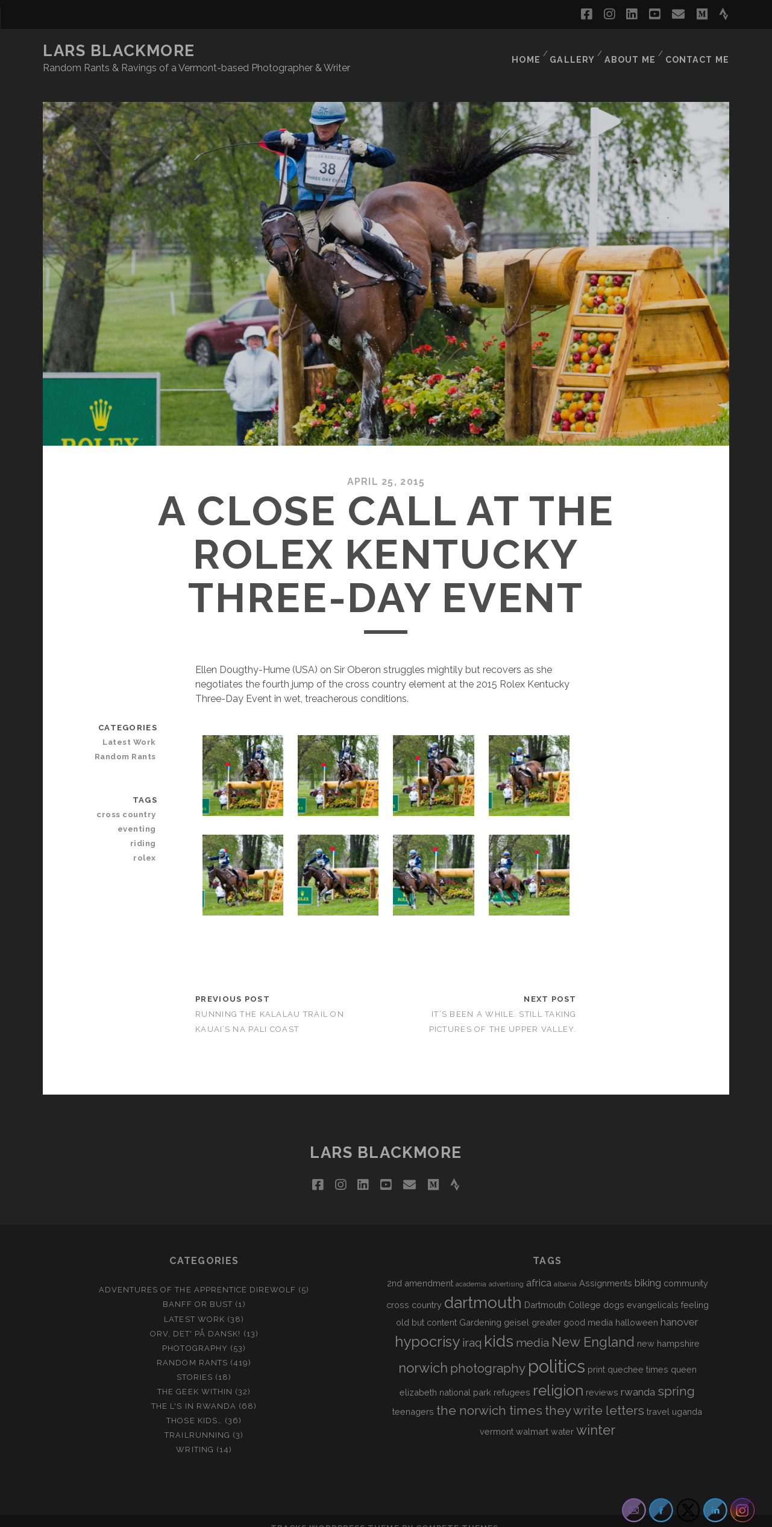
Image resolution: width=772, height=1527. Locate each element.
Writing (194, 1435)
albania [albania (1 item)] (565, 1269)
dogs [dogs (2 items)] (613, 1290)
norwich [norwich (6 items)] (423, 1353)
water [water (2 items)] (562, 1417)
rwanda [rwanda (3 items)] (638, 1377)
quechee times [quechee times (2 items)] (637, 1355)
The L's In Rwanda (193, 1391)
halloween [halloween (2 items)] (636, 1307)
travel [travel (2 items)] (658, 1397)
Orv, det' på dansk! (195, 1318)
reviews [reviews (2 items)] (602, 1378)
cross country (129, 800)
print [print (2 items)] (596, 1355)
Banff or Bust (198, 1289)
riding (145, 828)
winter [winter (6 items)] (595, 1415)
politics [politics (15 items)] (556, 1351)
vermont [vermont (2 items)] (496, 1417)
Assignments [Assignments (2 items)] (605, 1268)
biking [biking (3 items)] (648, 1268)
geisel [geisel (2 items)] (516, 1307)
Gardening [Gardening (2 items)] (480, 1307)
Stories (195, 1362)
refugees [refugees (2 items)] (512, 1378)
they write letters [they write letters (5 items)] (594, 1396)
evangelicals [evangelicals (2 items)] (653, 1290)
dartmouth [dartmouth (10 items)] (483, 1288)
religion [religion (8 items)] (558, 1376)
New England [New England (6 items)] (593, 1327)
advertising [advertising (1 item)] (506, 1269)
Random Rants (128, 742)
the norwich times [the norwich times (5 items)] (489, 1396)
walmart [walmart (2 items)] (532, 1417)
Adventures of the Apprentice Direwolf (198, 1275)
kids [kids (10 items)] (498, 1327)
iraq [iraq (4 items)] (472, 1328)
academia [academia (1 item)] (471, 1269)
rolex (146, 843)
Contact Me (699, 50)
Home (525, 50)
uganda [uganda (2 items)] (687, 1397)
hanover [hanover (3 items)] (679, 1307)
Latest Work (132, 727)
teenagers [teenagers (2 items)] (413, 1397)
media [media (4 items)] (532, 1328)
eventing (139, 814)
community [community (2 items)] (686, 1268)
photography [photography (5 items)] (488, 1354)
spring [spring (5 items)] (676, 1377)
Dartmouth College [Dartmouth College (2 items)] (562, 1290)
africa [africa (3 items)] (538, 1268)
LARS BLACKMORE (119, 51)
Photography (194, 1333)
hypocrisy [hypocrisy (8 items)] (427, 1327)
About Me (631, 50)
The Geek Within (195, 1377)
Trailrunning (197, 1420)
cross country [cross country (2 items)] (414, 1290)
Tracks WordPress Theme (335, 1513)
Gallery (573, 50)
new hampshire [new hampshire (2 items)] (668, 1329)
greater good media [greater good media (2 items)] (572, 1307)
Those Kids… (194, 1406)
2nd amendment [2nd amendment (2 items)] (420, 1268)
